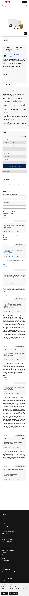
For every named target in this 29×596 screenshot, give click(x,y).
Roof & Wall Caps (5, 552)
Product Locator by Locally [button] (9, 79)
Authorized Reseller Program (7, 578)
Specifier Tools (5, 533)
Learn (3, 573)
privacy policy (24, 588)
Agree (3, 593)
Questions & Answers (8, 56)
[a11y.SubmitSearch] (25, 6)
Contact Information (6, 560)
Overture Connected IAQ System (8, 539)
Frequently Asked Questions (7, 562)
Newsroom (4, 520)
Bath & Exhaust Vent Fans (7, 541)
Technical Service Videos (7, 565)
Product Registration (6, 569)
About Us (4, 516)
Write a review (17, 54)
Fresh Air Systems (5, 548)
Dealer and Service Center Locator (9, 571)
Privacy (3, 523)
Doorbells (4, 545)
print (25, 136)
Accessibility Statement (6, 576)
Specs (4, 132)
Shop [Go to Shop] (25, 2)
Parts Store (4, 529)
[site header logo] (7, 2)
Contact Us (4, 580)
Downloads (7, 171)
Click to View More (14, 166)
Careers (3, 518)
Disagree (12, 593)
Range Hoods (4, 543)
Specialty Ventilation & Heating (8, 550)
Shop (3, 554)
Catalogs (3, 567)
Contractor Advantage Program (8, 531)
